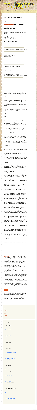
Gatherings (15, 10)
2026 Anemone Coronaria (9, 381)
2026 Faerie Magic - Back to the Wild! (10, 352)
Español (5, 308)
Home (2, 10)
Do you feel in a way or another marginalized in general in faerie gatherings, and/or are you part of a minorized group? (15, 93)
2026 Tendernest (7, 392)
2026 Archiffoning (7, 341)
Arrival (5, 113)
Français (5, 310)
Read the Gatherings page (9, 24)
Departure (5, 116)
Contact (29, 10)
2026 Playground (7, 369)
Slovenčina (5, 315)
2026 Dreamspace (8, 335)
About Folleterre (8, 10)
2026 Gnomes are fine (8, 375)
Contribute (24, 10)
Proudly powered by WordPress (7, 407)
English (5, 306)
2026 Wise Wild (7, 386)
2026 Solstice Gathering (9, 346)
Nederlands (6, 311)
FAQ (20, 10)
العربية (5, 316)
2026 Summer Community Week (10, 358)
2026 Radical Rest (8, 329)
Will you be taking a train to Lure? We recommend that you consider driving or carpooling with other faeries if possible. (15, 123)
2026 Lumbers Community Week (10, 398)
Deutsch (5, 313)
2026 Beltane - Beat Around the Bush (10, 323)
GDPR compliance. (7, 256)
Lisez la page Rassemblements (9, 27)
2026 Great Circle (7, 364)
